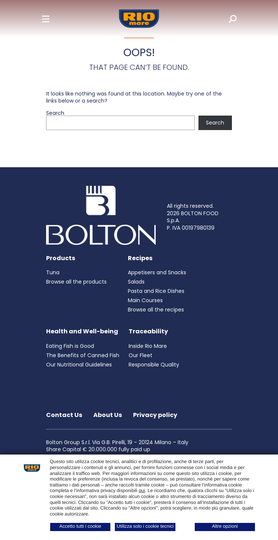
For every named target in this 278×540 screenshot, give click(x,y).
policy (167, 415)
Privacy (145, 415)
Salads (136, 281)
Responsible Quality (154, 364)
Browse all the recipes (156, 309)
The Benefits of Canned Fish (82, 355)
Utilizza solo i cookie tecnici (145, 526)
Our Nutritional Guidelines (79, 364)
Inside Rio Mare (148, 346)
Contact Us (64, 415)
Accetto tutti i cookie (80, 526)
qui (142, 490)
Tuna (52, 272)
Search (55, 113)
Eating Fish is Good (70, 346)
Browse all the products (76, 281)
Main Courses (145, 300)
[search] (227, 18)
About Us (107, 415)
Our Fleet (140, 355)
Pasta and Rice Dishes (156, 291)
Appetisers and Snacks (157, 272)
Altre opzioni (225, 526)
